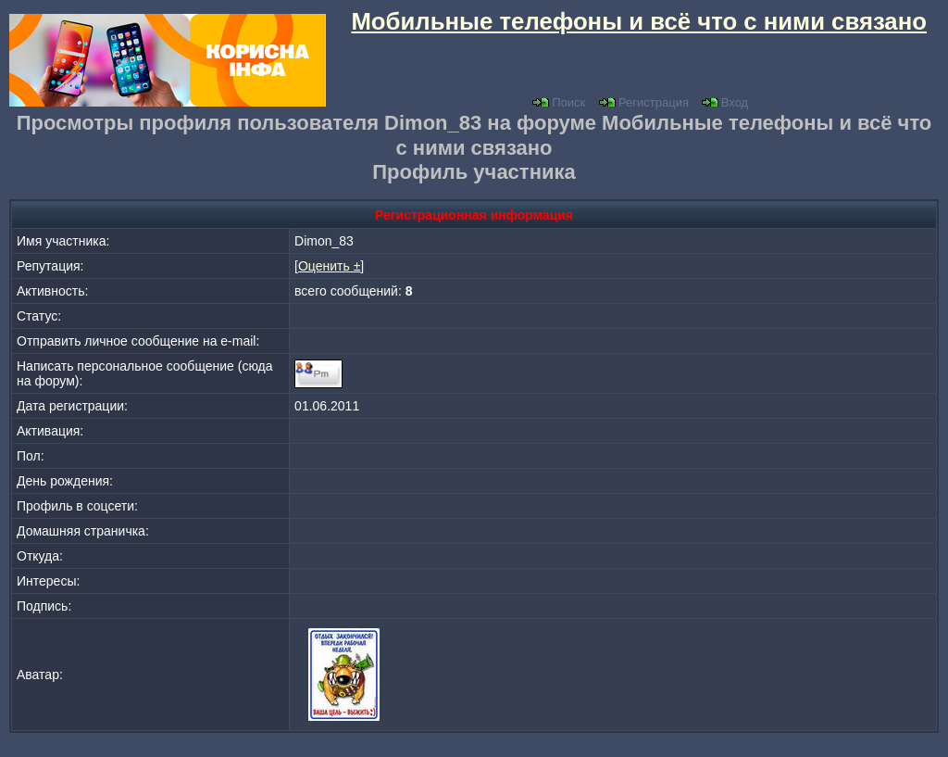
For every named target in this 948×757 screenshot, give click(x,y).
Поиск (558, 102)
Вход (725, 102)
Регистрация (644, 102)
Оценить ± (329, 266)
